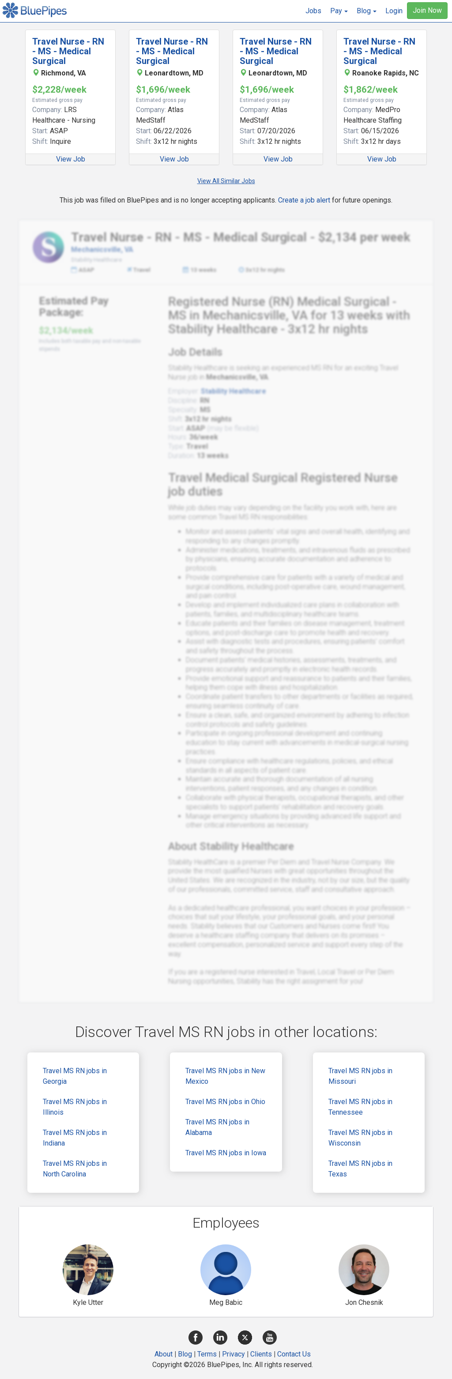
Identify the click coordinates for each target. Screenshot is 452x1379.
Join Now (427, 10)
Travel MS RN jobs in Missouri (360, 1076)
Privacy (233, 1354)
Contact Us (294, 1354)
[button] (339, 11)
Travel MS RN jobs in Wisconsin (360, 1137)
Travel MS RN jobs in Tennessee (360, 1106)
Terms (207, 1354)
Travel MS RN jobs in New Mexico (225, 1076)
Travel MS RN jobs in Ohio (225, 1101)
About (163, 1354)
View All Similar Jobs (226, 180)
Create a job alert (304, 200)
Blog (185, 1354)
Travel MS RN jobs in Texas (360, 1168)
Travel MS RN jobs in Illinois (75, 1106)
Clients (261, 1354)
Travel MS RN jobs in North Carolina (75, 1168)
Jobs (313, 11)
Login (394, 11)
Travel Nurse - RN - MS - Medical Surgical (68, 51)
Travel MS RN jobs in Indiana (75, 1137)
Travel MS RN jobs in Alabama (217, 1127)
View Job (70, 159)
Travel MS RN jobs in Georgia (75, 1076)
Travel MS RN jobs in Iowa (225, 1153)
